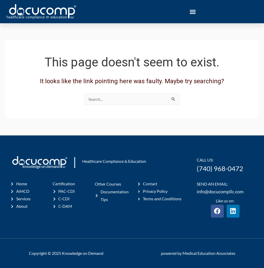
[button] (193, 12)
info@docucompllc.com (220, 191)
